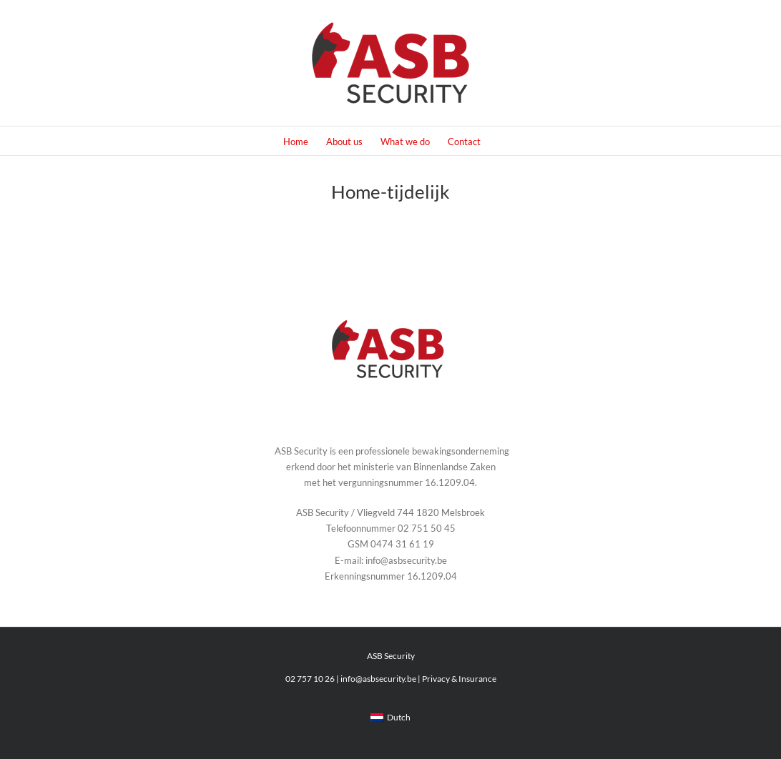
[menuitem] (390, 717)
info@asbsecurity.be (378, 678)
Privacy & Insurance (459, 678)
